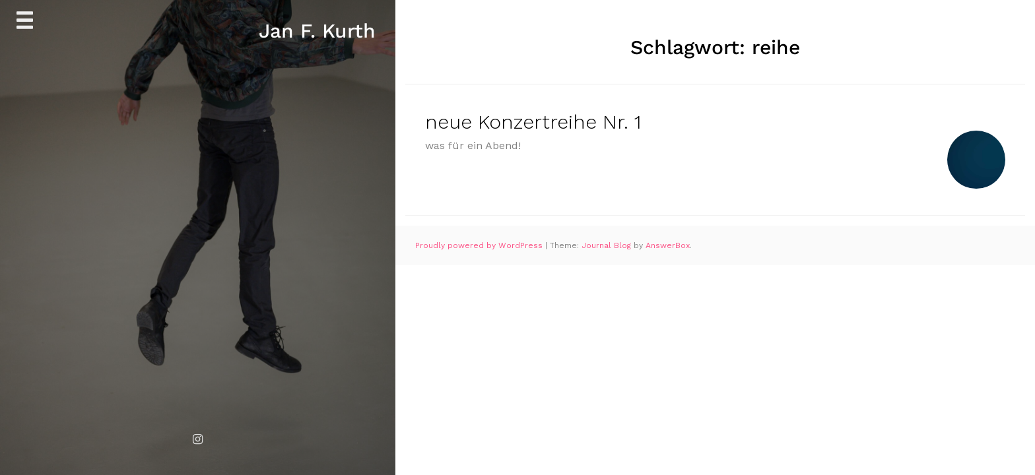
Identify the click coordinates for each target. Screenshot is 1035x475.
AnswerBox (668, 245)
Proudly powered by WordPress (480, 245)
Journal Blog (608, 245)
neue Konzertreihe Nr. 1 (533, 121)
